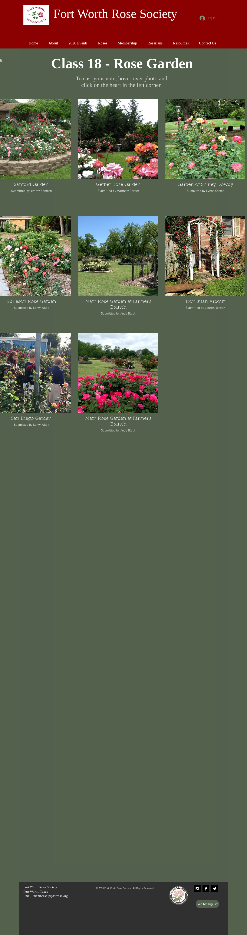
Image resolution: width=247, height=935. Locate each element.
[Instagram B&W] (197, 888)
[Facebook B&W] (205, 888)
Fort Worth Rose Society (115, 14)
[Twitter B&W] (214, 888)
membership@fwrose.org (50, 896)
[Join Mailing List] (207, 904)
